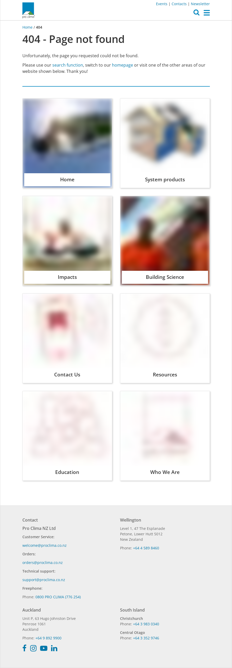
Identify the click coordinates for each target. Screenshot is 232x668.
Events (161, 3)
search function (67, 65)
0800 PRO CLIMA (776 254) (58, 596)
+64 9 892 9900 (48, 637)
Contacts (179, 3)
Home (28, 27)
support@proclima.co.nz (43, 579)
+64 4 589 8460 (146, 547)
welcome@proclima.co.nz (44, 545)
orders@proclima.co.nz (42, 562)
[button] (196, 13)
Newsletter (200, 3)
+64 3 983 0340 (146, 623)
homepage (122, 65)
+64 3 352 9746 (146, 637)
